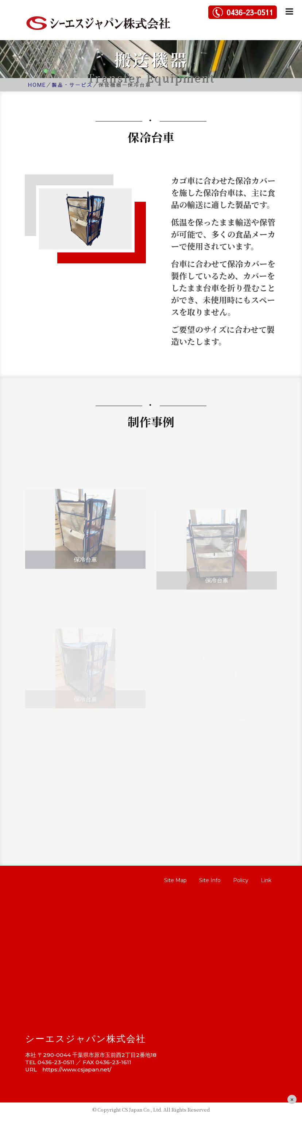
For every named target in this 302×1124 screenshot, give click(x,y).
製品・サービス (72, 84)
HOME (37, 84)
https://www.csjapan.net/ (76, 1069)
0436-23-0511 (249, 12)
